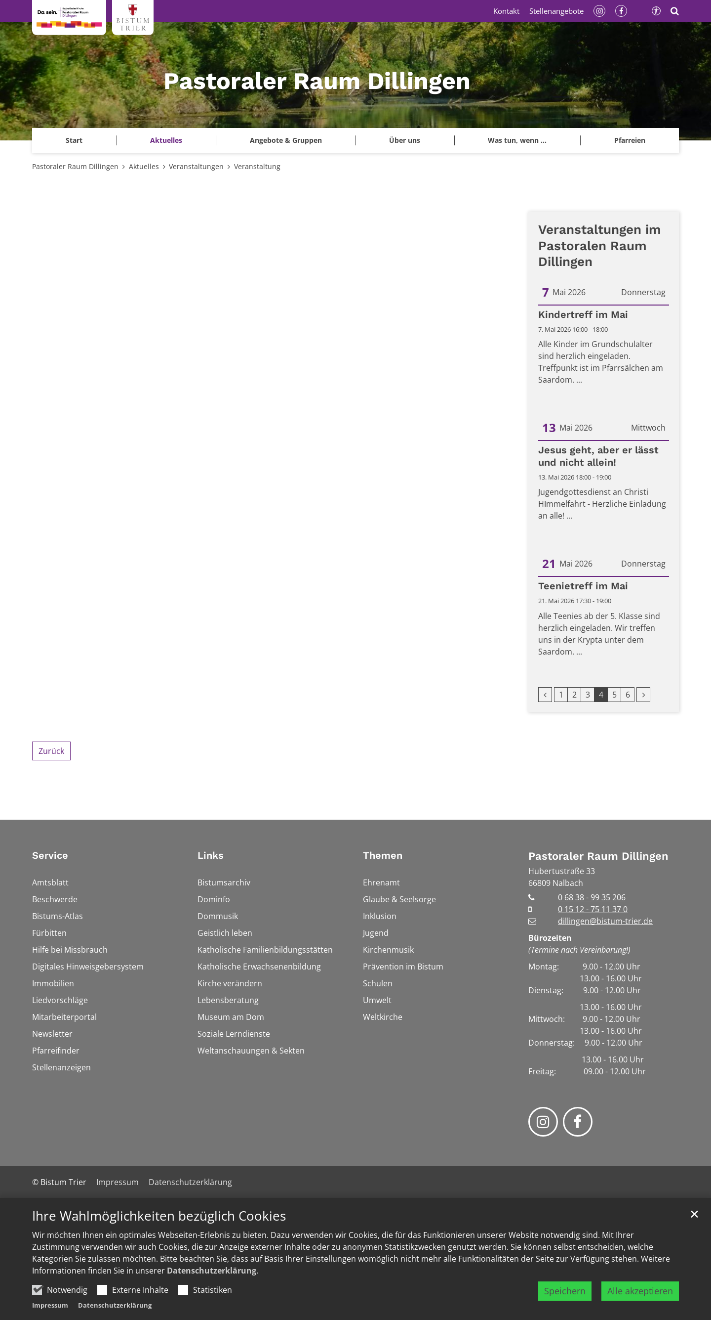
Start (74, 140)
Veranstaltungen (196, 166)
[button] (629, 140)
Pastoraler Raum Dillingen (75, 166)
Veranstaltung (257, 166)
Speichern (565, 1291)
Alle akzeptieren (640, 1291)
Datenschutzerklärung (211, 1270)
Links (211, 855)
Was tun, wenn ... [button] (517, 140)
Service (50, 855)
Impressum (50, 1305)
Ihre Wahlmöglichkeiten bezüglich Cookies (159, 1216)
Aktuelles (144, 166)
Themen (382, 855)
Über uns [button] (404, 140)
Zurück (51, 751)
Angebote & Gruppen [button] (286, 140)
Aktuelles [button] (166, 140)
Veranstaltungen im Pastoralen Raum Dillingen (599, 245)
